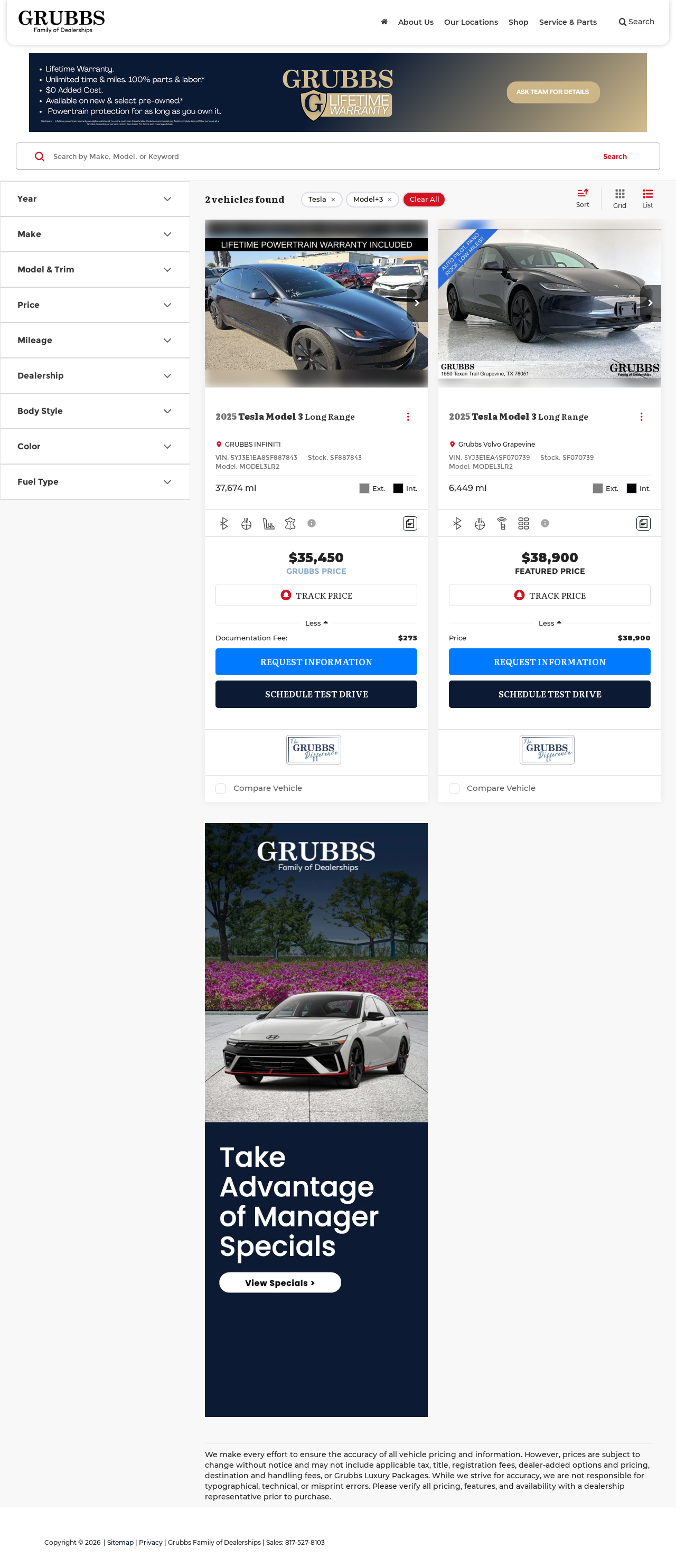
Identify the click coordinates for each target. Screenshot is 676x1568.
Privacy (151, 1542)
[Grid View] (617, 199)
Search (615, 156)
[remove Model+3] (372, 199)
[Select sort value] (586, 199)
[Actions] (408, 416)
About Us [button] (416, 22)
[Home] (384, 22)
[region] (316, 637)
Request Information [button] (316, 661)
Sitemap (120, 1542)
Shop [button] (519, 22)
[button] (417, 303)
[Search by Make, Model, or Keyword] (323, 156)
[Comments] (410, 523)
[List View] (647, 199)
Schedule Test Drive (316, 693)
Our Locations (471, 22)
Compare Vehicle (267, 788)
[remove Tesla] (322, 199)
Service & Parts (568, 22)
